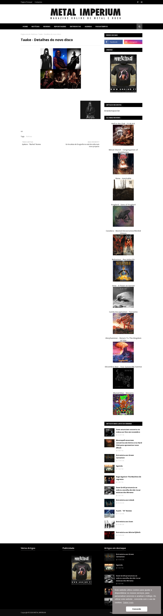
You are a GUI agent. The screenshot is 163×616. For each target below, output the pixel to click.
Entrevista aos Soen (124, 521)
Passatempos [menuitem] (101, 26)
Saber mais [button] (128, 602)
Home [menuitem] (25, 26)
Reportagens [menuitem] (60, 26)
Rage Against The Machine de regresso (128, 478)
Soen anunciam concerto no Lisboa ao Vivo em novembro (128, 430)
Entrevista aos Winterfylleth (128, 532)
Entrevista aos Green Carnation (125, 456)
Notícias (34, 34)
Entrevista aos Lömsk (125, 500)
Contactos (38, 2)
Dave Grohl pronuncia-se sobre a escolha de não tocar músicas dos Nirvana (128, 490)
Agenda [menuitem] (88, 26)
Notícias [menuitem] (36, 26)
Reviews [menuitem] (46, 26)
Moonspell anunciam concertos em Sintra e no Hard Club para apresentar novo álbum (129, 444)
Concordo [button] (136, 609)
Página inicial (25, 34)
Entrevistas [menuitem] (75, 26)
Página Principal (26, 2)
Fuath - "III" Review (124, 511)
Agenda (119, 466)
